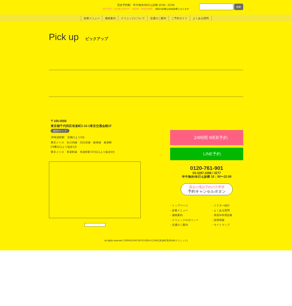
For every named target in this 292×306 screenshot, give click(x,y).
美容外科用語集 (223, 270)
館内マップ (60, 178)
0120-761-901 (206, 224)
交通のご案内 (180, 280)
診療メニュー (180, 265)
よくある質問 (222, 265)
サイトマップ (222, 280)
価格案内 (177, 270)
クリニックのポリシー (185, 275)
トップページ (180, 261)
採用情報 (219, 275)
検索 (238, 6)
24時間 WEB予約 (210, 193)
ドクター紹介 (222, 261)
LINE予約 (212, 209)
